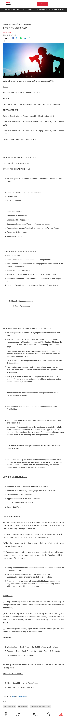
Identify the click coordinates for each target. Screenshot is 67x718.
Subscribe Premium (42, 4)
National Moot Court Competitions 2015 (40, 706)
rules (13, 696)
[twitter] (17, 38)
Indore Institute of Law (9, 706)
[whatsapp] (21, 38)
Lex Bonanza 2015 (23, 706)
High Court (41, 9)
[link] (29, 38)
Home (5, 24)
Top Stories (20, 9)
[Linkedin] (25, 38)
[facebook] (13, 38)
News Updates (51, 9)
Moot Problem (22, 696)
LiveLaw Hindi (9, 9)
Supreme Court (30, 9)
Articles (61, 9)
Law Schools (13, 24)
